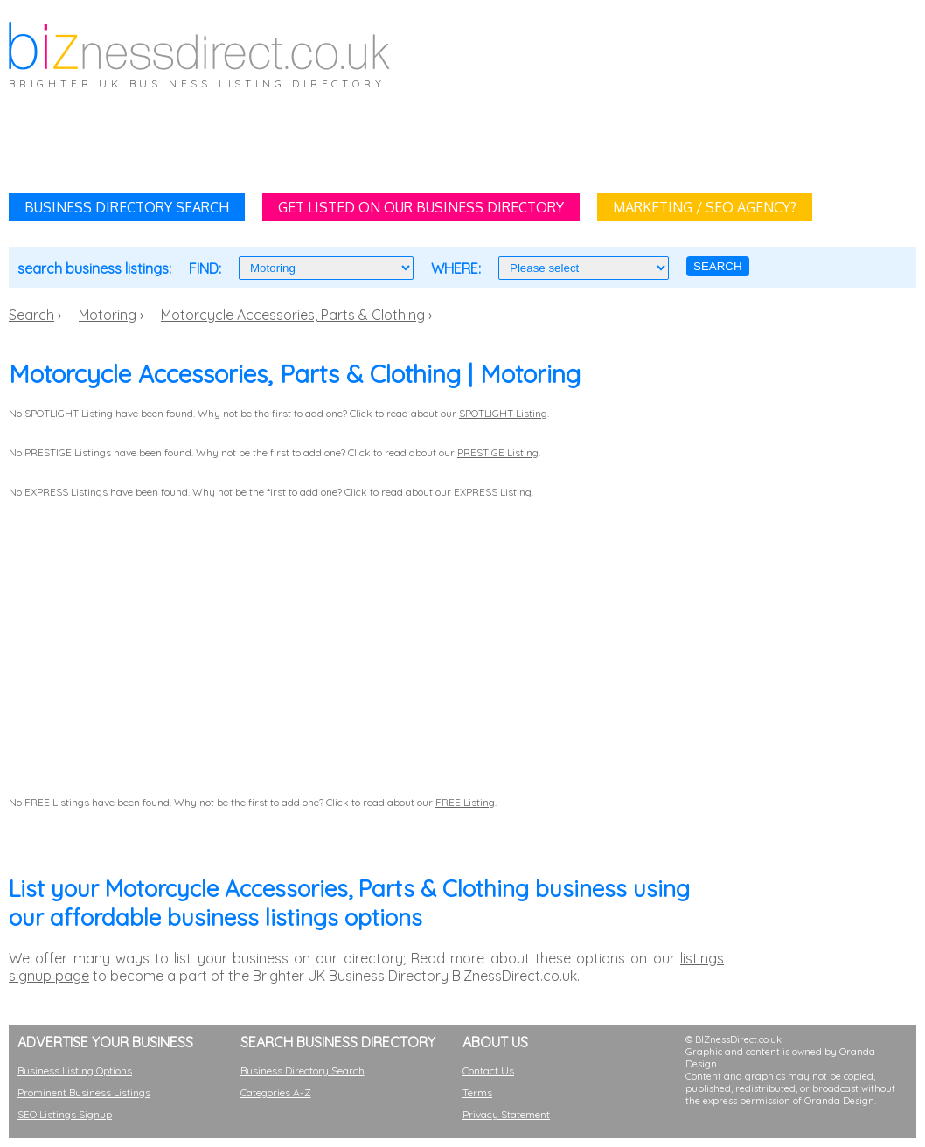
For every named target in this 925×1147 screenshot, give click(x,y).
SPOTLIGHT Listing (503, 413)
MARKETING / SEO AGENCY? (704, 207)
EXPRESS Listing (493, 491)
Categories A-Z (275, 1092)
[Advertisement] (563, 136)
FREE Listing (465, 802)
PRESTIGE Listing (498, 452)
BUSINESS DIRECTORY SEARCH (126, 207)
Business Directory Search (302, 1070)
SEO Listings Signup (64, 1114)
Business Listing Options (74, 1070)
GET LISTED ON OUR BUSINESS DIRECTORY (421, 207)
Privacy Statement (506, 1114)
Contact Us (488, 1070)
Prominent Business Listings (83, 1092)
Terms (477, 1092)
